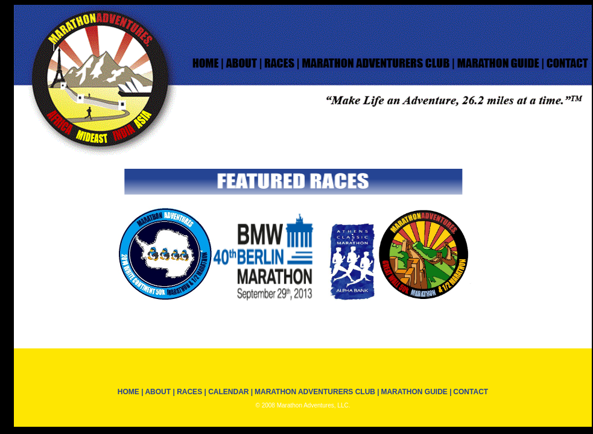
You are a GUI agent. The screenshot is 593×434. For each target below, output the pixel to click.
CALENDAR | (229, 392)
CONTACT (470, 392)
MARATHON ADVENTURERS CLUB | (317, 392)
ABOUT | (160, 392)
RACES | (191, 392)
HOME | (131, 392)
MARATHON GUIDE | (416, 392)
